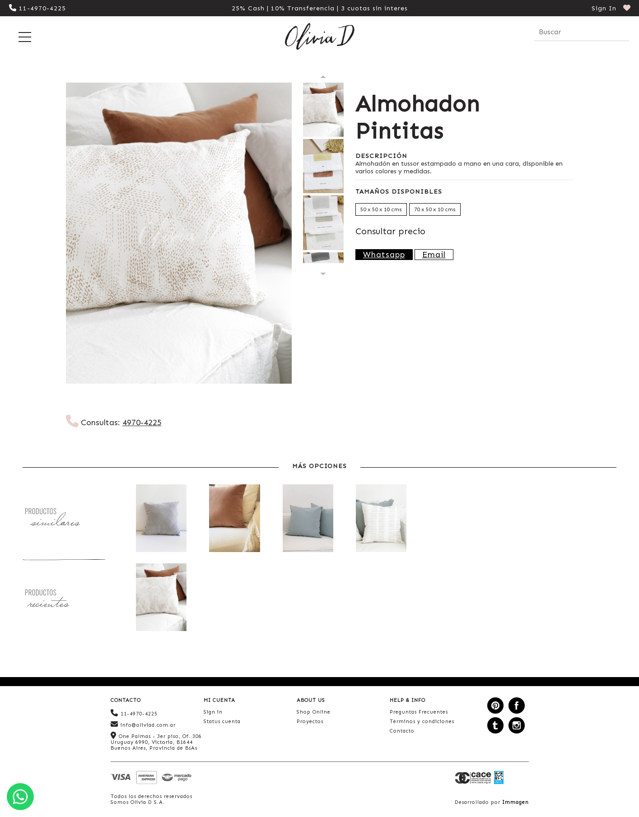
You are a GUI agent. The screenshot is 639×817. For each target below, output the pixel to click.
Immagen (515, 802)
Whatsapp (384, 255)
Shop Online (314, 712)
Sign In (604, 8)
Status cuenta (222, 721)
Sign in (213, 712)
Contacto (402, 731)
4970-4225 (142, 422)
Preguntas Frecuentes (419, 712)
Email (434, 255)
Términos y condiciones (422, 721)
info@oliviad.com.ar (143, 724)
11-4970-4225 (37, 8)
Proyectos (310, 721)
